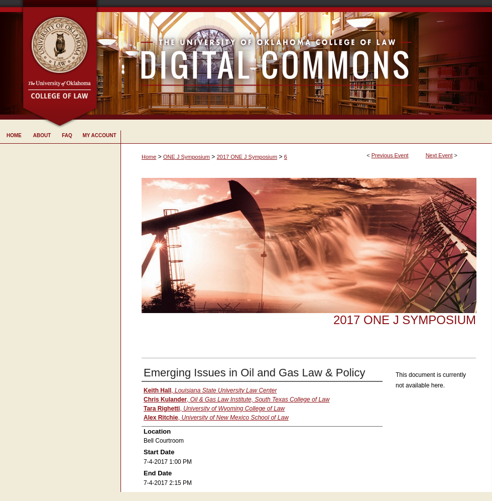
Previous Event (390, 155)
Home (149, 157)
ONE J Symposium (186, 157)
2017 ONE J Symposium (247, 157)
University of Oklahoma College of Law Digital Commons (295, 60)
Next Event (439, 155)
